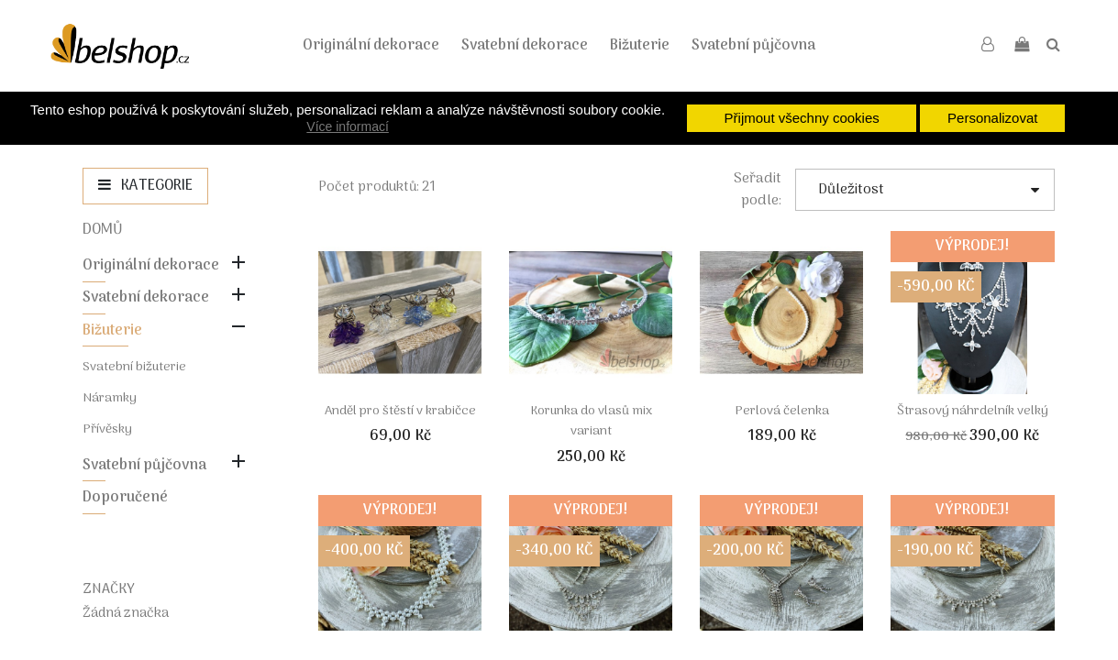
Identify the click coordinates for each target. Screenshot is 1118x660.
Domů (103, 230)
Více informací (347, 126)
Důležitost (928, 190)
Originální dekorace (371, 46)
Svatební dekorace (524, 46)
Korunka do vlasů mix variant (591, 421)
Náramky (110, 398)
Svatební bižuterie (134, 367)
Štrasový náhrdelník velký (972, 411)
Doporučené (125, 498)
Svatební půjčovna (753, 46)
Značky (109, 589)
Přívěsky (107, 429)
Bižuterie (640, 46)
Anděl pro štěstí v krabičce (400, 411)
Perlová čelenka (782, 411)
